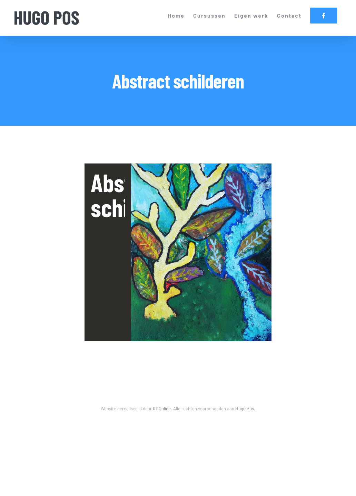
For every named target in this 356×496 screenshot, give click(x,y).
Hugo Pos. (245, 408)
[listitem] (201, 252)
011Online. (163, 408)
